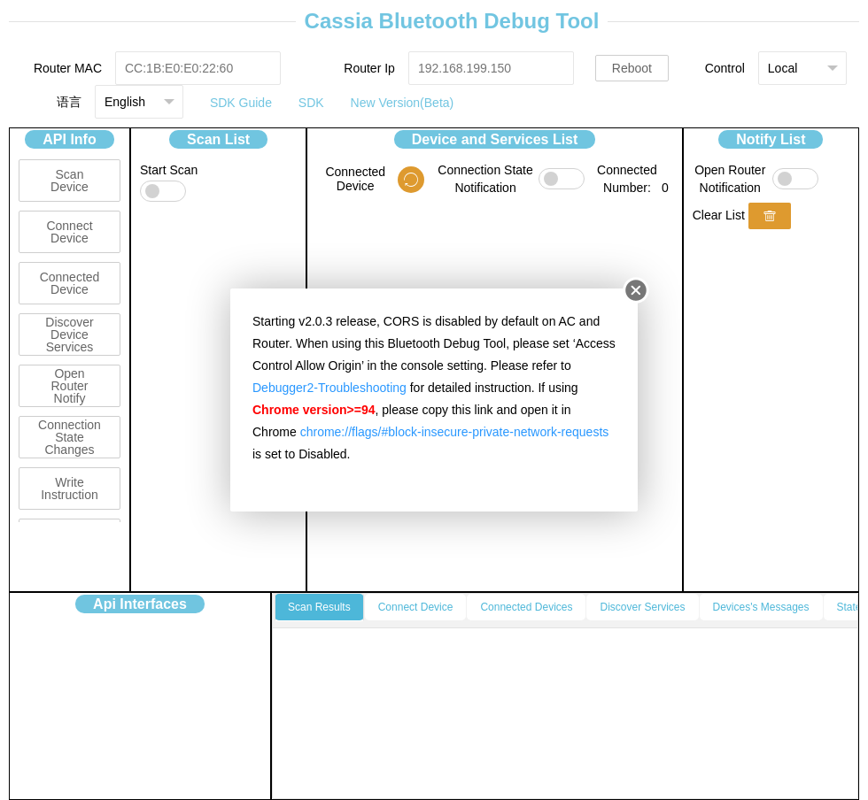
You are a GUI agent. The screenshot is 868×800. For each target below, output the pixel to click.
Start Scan (169, 170)
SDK (311, 103)
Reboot (632, 68)
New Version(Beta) (402, 103)
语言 (69, 102)
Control (725, 68)
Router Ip (369, 68)
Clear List (719, 215)
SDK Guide (241, 103)
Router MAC (68, 68)
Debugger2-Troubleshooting (329, 388)
